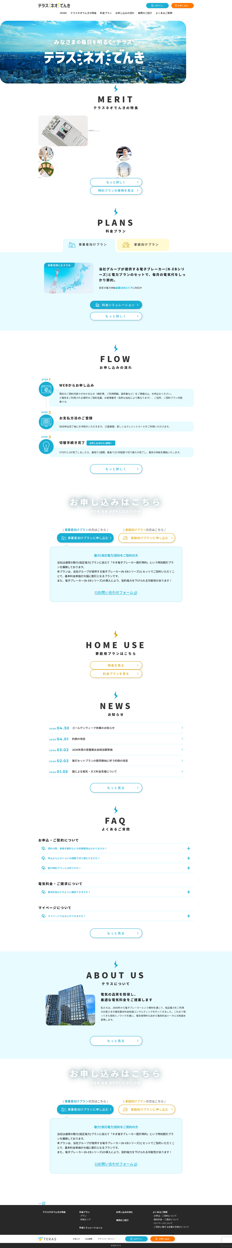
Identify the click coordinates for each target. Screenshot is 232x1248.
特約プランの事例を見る (116, 190)
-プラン (83, 1216)
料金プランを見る (116, 673)
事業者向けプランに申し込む (88, 538)
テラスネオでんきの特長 (83, 13)
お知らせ (76, 1238)
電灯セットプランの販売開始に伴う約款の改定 (88, 760)
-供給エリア (85, 1219)
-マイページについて (163, 1223)
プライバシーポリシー (106, 1238)
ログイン (159, 5)
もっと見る (116, 788)
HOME (63, 13)
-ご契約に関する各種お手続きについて (171, 1227)
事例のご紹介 (145, 13)
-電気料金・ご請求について (166, 1219)
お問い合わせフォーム (116, 593)
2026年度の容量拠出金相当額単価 (81, 749)
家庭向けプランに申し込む (149, 538)
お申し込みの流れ (124, 13)
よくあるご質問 (164, 13)
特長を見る (116, 665)
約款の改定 (67, 738)
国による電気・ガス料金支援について (83, 771)
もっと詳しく (116, 182)
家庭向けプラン (146, 244)
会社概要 (88, 1238)
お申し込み (183, 5)
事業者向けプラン (93, 244)
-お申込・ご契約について (165, 1216)
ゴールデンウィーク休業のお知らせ (82, 728)
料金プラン (106, 13)
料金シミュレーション (118, 305)
